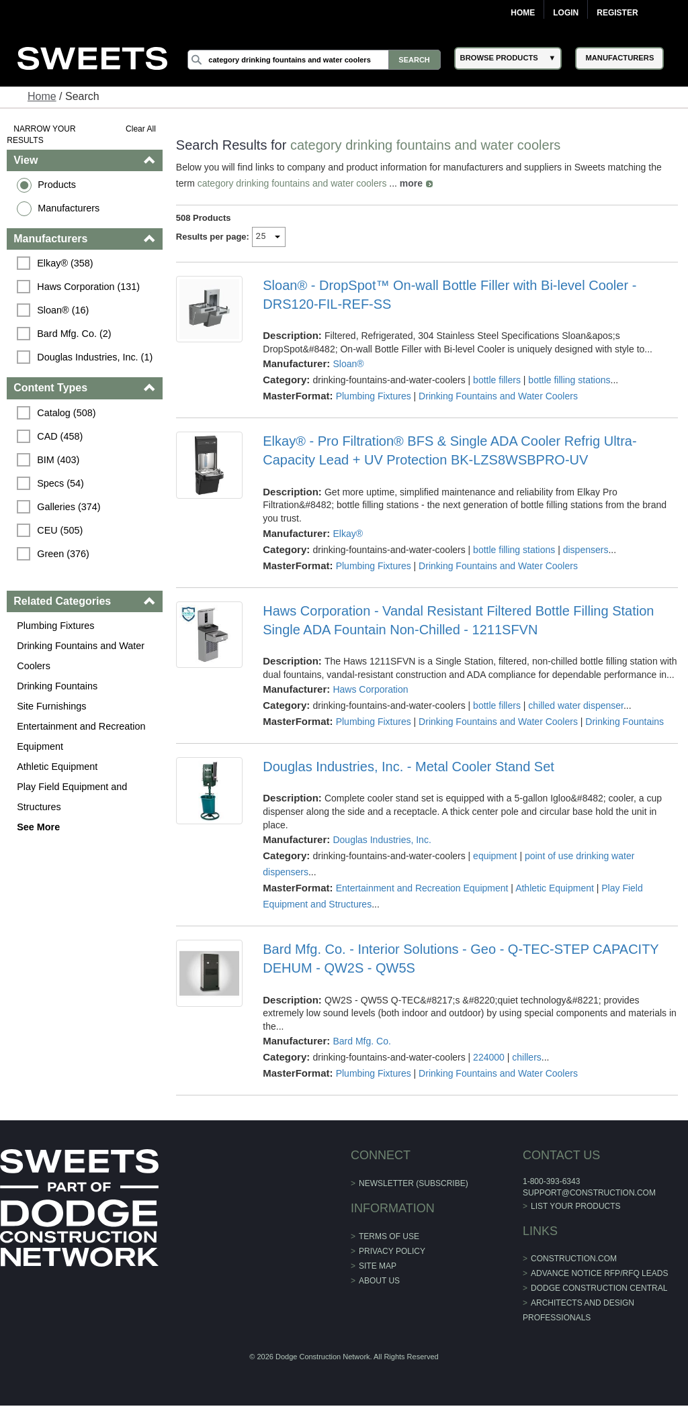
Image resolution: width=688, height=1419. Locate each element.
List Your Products (576, 1206)
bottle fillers (497, 380)
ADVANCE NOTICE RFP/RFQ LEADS (599, 1273)
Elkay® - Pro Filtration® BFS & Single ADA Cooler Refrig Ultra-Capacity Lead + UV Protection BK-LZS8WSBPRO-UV (449, 450)
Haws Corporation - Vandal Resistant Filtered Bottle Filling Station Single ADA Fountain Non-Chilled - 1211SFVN (458, 620)
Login (565, 12)
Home (523, 12)
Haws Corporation (370, 689)
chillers (527, 1057)
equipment (495, 855)
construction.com (574, 1258)
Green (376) (63, 553)
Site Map (377, 1266)
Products (57, 184)
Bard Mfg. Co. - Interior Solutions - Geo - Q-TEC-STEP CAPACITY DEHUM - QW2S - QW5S (460, 958)
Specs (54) (60, 483)
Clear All (141, 129)
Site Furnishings (51, 706)
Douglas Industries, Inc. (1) (95, 357)
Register (617, 12)
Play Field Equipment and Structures (72, 796)
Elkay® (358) (65, 263)
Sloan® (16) (63, 310)
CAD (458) (60, 436)
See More (38, 827)
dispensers (586, 549)
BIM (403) (58, 459)
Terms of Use (389, 1236)
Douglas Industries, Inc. (382, 839)
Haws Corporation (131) (88, 286)
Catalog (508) (66, 412)
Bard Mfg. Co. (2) (74, 333)
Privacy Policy (392, 1251)
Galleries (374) (68, 506)
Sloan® (348, 363)
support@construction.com (589, 1192)
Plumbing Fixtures (55, 625)
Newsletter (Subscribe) (413, 1183)
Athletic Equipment (57, 766)
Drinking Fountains (57, 686)
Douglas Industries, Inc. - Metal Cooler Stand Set (408, 766)
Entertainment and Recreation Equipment (81, 736)
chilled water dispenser (576, 705)
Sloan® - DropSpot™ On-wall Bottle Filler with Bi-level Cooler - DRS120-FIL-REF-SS (449, 294)
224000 (489, 1057)
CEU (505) (60, 530)
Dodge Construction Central (599, 1288)
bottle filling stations (569, 380)
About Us (379, 1280)
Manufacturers (68, 208)
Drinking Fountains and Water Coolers (80, 655)
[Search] (313, 60)
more (411, 183)
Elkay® (348, 533)
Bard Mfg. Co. (361, 1041)
